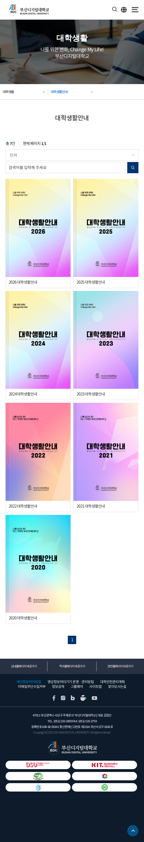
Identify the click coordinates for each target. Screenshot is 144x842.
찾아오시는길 (117, 686)
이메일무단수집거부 (31, 686)
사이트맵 (95, 686)
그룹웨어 (77, 686)
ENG (124, 9)
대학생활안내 (59, 92)
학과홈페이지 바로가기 (72, 666)
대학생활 (8, 92)
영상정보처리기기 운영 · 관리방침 (70, 682)
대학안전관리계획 (112, 682)
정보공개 (58, 686)
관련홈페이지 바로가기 (120, 666)
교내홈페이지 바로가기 (24, 666)
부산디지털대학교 (29, 10)
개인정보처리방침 (28, 682)
